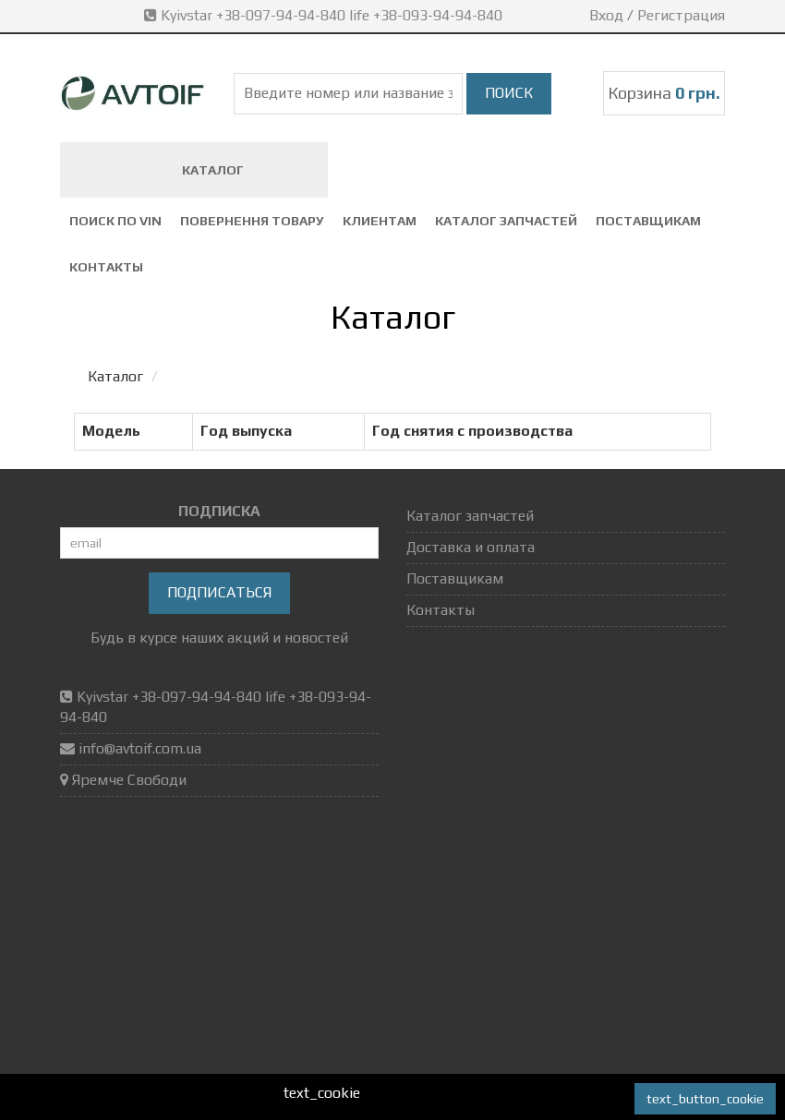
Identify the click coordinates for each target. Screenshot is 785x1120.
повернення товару (252, 220)
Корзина (664, 92)
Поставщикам (648, 220)
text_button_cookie (705, 1098)
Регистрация (681, 15)
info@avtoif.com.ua (139, 748)
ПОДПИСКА (219, 511)
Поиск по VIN (115, 220)
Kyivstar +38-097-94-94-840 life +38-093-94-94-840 (325, 15)
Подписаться (219, 592)
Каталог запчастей (506, 220)
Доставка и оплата (470, 547)
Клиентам (380, 220)
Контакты (106, 266)
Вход (606, 15)
